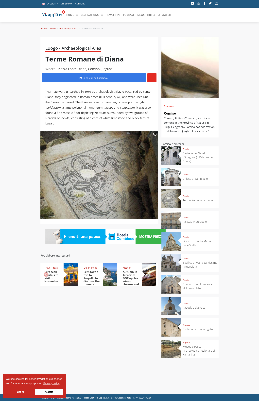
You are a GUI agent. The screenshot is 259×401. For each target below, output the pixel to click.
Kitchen (127, 267)
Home (43, 28)
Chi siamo (66, 3)
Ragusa (186, 324)
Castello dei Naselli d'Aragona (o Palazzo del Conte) (198, 157)
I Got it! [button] (20, 392)
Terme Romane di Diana (198, 200)
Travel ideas (51, 267)
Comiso (52, 28)
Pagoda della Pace (194, 307)
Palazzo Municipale (195, 221)
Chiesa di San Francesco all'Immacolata (198, 286)
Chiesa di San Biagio (195, 178)
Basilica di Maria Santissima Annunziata (200, 264)
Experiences (90, 267)
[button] (49, 4)
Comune (169, 106)
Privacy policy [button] (51, 383)
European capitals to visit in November (51, 276)
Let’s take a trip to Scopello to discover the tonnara (92, 278)
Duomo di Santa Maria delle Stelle (197, 243)
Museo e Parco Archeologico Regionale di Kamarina (199, 350)
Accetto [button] (49, 392)
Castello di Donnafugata (198, 329)
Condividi (94, 78)
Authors (80, 3)
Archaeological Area (68, 28)
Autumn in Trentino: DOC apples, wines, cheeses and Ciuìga (131, 279)
